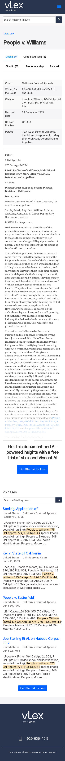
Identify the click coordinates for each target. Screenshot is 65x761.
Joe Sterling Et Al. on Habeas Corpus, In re (31, 641)
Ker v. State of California (22, 553)
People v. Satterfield (18, 598)
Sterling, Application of (20, 509)
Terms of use (15, 752)
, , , (32, 419)
